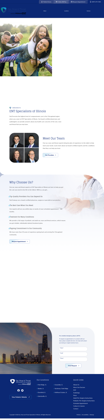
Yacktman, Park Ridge (61, 390)
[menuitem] (34, 11)
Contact (75, 410)
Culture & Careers (79, 407)
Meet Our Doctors (79, 389)
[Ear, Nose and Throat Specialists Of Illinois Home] (20, 383)
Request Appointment (78, 2)
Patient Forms (46, 2)
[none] (46, 11)
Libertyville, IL (42, 398)
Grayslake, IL (59, 386)
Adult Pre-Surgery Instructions (83, 399)
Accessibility (85, 416)
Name (61, 349)
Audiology (76, 394)
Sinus (75, 397)
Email (61, 354)
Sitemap (92, 416)
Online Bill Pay (61, 2)
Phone (62, 359)
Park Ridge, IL (42, 386)
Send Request (72, 367)
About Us (76, 386)
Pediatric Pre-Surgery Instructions (84, 402)
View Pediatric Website (19, 399)
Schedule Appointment (80, 405)
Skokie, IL (41, 390)
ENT (74, 391)
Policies (79, 416)
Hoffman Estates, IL (61, 394)
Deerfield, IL (42, 394)
